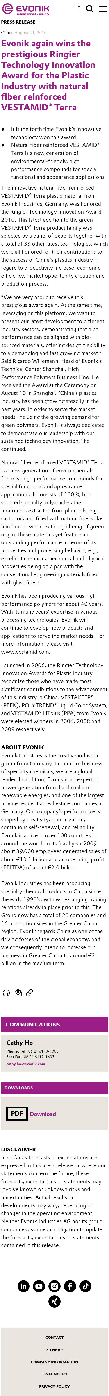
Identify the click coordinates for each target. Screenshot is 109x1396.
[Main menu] (103, 8)
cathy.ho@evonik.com (25, 1064)
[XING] (54, 1301)
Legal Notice (54, 1374)
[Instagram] (54, 1286)
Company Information (54, 1362)
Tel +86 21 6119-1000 (39, 1051)
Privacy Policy (54, 1386)
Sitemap (54, 1350)
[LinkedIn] (24, 1286)
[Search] (89, 8)
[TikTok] (85, 1286)
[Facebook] (70, 1286)
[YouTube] (39, 1286)
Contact (54, 1337)
